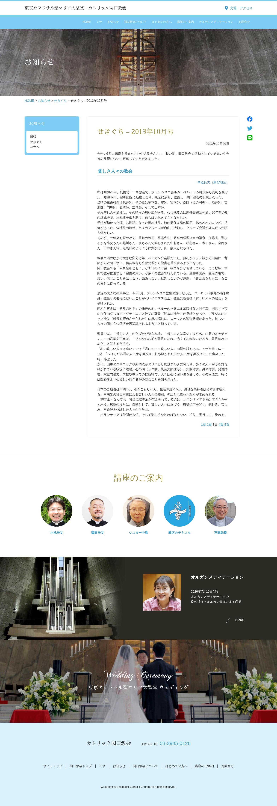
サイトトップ (52, 766)
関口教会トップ (81, 766)
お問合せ (244, 21)
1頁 (203, 424)
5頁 (226, 424)
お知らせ (113, 21)
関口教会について (135, 21)
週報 (33, 136)
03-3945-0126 (175, 743)
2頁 (209, 424)
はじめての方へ (162, 21)
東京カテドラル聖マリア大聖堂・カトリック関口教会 (75, 8)
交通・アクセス (241, 8)
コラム (34, 147)
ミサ (99, 21)
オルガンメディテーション (216, 21)
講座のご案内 (185, 21)
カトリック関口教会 (108, 743)
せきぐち (60, 100)
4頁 (221, 424)
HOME (87, 21)
